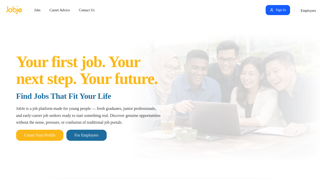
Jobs (37, 10)
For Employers (86, 135)
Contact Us (87, 10)
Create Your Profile (39, 135)
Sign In (278, 10)
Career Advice (60, 10)
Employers (308, 11)
